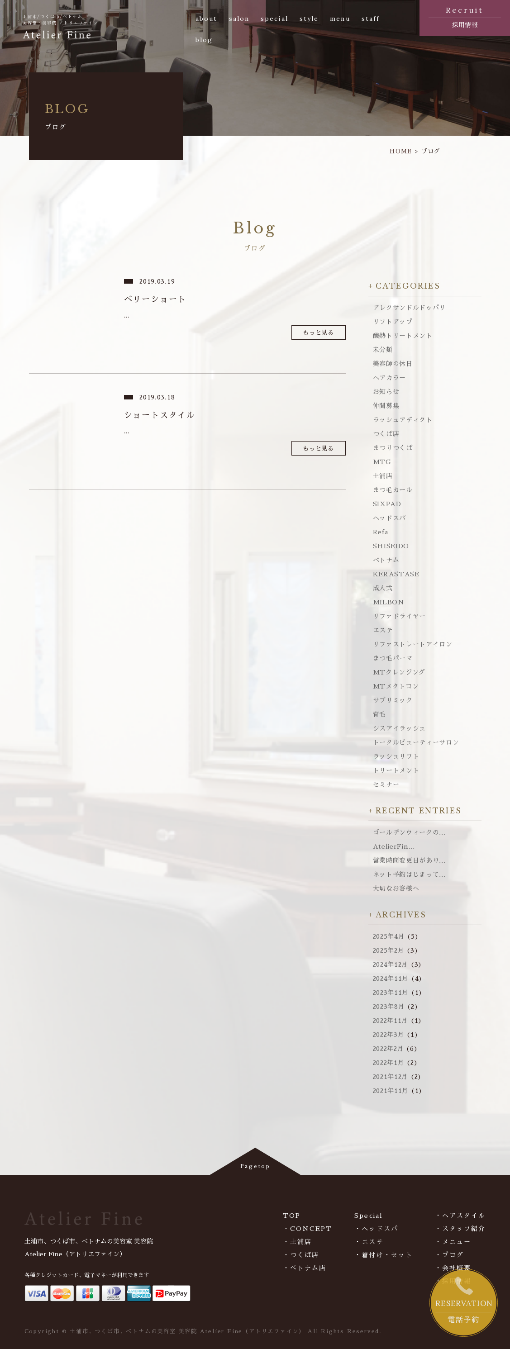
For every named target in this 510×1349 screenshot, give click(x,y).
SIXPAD (387, 504)
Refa (380, 532)
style (309, 18)
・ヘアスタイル (460, 1215)
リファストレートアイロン (413, 644)
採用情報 (465, 16)
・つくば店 (301, 1255)
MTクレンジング (399, 672)
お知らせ (386, 392)
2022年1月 (389, 1062)
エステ (383, 630)
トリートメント (396, 770)
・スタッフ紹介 (460, 1229)
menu (340, 18)
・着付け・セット (383, 1255)
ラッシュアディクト (403, 420)
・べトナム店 (305, 1268)
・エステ (368, 1242)
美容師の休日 (393, 364)
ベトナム (386, 560)
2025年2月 (389, 950)
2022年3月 (389, 1034)
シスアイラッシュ (399, 728)
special (274, 18)
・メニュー (453, 1242)
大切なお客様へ (396, 888)
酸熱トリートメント (403, 335)
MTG (382, 462)
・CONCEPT (308, 1229)
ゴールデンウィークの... (409, 832)
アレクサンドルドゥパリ (409, 307)
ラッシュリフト (396, 756)
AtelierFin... (394, 846)
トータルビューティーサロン (416, 742)
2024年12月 (391, 964)
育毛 (379, 714)
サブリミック (393, 700)
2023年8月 (389, 1006)
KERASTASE (396, 574)
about (206, 18)
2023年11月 (391, 992)
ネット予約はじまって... (409, 874)
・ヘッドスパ (376, 1229)
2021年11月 (391, 1091)
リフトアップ (393, 321)
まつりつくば (393, 448)
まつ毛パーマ (393, 658)
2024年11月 (391, 978)
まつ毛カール (393, 490)
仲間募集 (386, 406)
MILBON (389, 602)
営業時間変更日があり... (409, 860)
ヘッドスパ (389, 518)
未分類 (383, 350)
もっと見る (318, 333)
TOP (291, 1215)
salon (239, 18)
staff (371, 18)
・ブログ (449, 1255)
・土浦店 (297, 1242)
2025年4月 (389, 936)
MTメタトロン (396, 686)
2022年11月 (391, 1020)
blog (204, 40)
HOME (401, 151)
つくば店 (386, 434)
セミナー (386, 784)
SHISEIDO (391, 546)
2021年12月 (391, 1077)
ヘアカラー (389, 378)
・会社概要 (453, 1268)
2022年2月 (388, 1048)
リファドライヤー (399, 616)
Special (368, 1215)
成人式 (383, 588)
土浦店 (383, 476)
